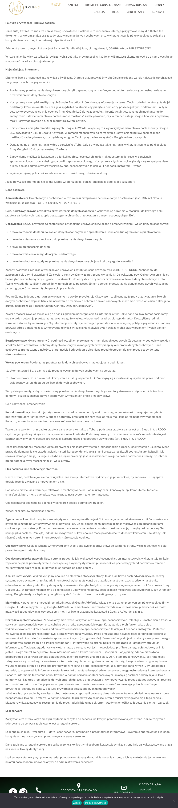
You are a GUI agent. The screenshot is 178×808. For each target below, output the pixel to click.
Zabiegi (73, 5)
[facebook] (13, 792)
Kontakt (158, 12)
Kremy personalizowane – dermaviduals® (116, 5)
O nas (55, 4)
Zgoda (76, 803)
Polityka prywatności (96, 803)
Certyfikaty (135, 12)
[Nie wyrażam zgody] (173, 800)
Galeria (99, 12)
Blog (115, 12)
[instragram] (24, 792)
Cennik (159, 5)
